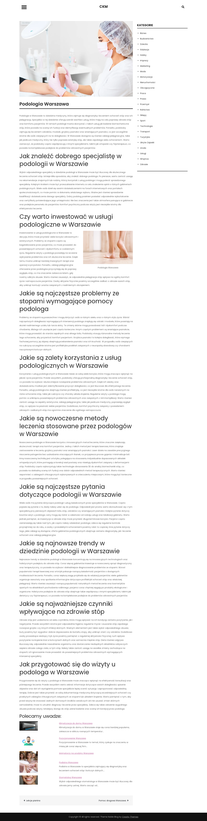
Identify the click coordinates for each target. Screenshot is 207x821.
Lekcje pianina (33, 800)
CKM (103, 6)
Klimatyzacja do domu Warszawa (75, 723)
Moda (143, 71)
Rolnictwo (145, 109)
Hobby (143, 55)
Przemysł (144, 104)
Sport (142, 120)
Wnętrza (144, 158)
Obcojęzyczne (147, 87)
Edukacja (144, 49)
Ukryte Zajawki (147, 142)
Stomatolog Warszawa (70, 777)
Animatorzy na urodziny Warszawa (76, 753)
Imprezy (144, 60)
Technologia (146, 126)
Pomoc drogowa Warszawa (112, 800)
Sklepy (143, 115)
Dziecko (144, 44)
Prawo (143, 98)
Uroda (143, 148)
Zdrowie (144, 164)
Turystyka (145, 137)
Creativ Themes (130, 816)
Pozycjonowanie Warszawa (72, 738)
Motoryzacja (146, 76)
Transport (145, 131)
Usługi (143, 153)
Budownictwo (147, 38)
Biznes (143, 33)
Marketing (145, 66)
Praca (143, 93)
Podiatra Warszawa (68, 762)
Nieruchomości (147, 82)
